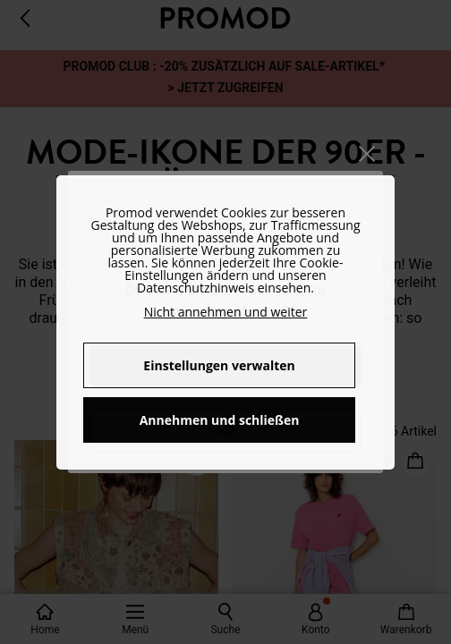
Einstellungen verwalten (218, 365)
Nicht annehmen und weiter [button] (226, 311)
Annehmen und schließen (220, 419)
